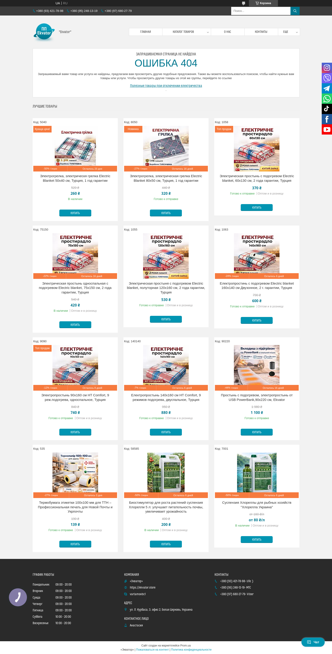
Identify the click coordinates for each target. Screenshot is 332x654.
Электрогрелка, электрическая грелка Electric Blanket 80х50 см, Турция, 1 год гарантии (166, 178)
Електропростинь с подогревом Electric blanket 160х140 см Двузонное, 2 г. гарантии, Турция (257, 285)
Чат (313, 642)
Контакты (261, 32)
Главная (145, 32)
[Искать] (295, 11)
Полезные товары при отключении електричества (166, 86)
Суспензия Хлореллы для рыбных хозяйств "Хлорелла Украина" (256, 505)
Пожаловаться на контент (152, 649)
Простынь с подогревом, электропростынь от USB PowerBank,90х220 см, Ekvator (257, 397)
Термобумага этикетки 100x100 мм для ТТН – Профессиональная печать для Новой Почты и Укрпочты (75, 507)
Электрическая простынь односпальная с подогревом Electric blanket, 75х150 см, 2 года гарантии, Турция (75, 287)
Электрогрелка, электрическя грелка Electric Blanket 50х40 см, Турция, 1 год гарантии (75, 178)
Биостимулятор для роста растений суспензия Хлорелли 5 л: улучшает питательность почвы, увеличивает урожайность (166, 507)
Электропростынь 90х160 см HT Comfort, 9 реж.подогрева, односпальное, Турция (75, 397)
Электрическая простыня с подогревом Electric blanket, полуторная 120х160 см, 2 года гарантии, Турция (166, 287)
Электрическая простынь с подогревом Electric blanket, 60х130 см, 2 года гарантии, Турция (257, 178)
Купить (75, 213)
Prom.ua (185, 645)
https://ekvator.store (142, 587)
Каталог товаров (183, 32)
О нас (227, 32)
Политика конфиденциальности (191, 649)
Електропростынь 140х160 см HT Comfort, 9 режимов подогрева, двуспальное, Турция (166, 397)
